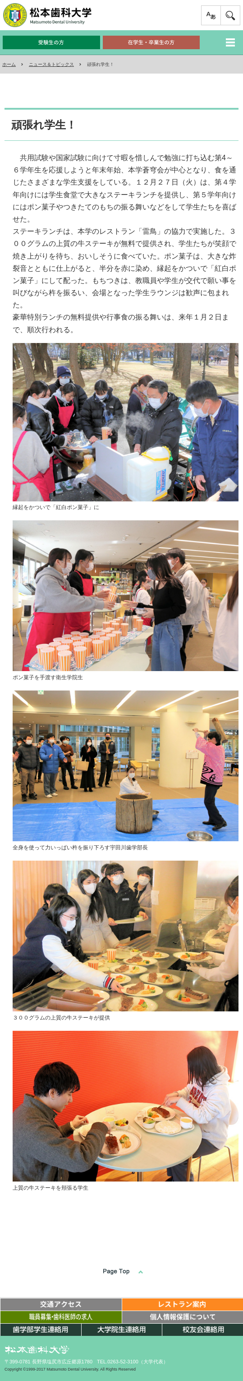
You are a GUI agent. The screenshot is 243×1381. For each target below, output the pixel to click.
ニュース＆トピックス (51, 64)
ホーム (9, 64)
